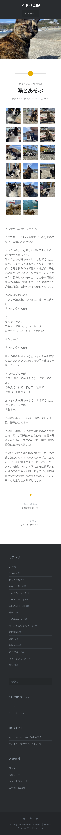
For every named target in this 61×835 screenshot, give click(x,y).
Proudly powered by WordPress (25, 824)
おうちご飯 (14, 579)
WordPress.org (17, 787)
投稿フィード (15, 774)
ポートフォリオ (17, 599)
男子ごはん (14, 651)
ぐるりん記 (30, 5)
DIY (11, 566)
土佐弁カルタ (15, 619)
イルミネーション (18, 592)
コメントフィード (18, 781)
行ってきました (27, 83)
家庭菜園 (13, 632)
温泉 (11, 638)
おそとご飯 (14, 586)
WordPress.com (35, 828)
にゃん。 (13, 706)
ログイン (13, 768)
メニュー (32, 13)
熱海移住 (13, 645)
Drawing (13, 573)
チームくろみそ (17, 712)
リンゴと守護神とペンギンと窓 (25, 743)
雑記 (39, 83)
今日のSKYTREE (17, 606)
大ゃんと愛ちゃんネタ (20, 625)
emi (21, 98)
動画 (11, 612)
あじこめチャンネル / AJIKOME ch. (27, 737)
